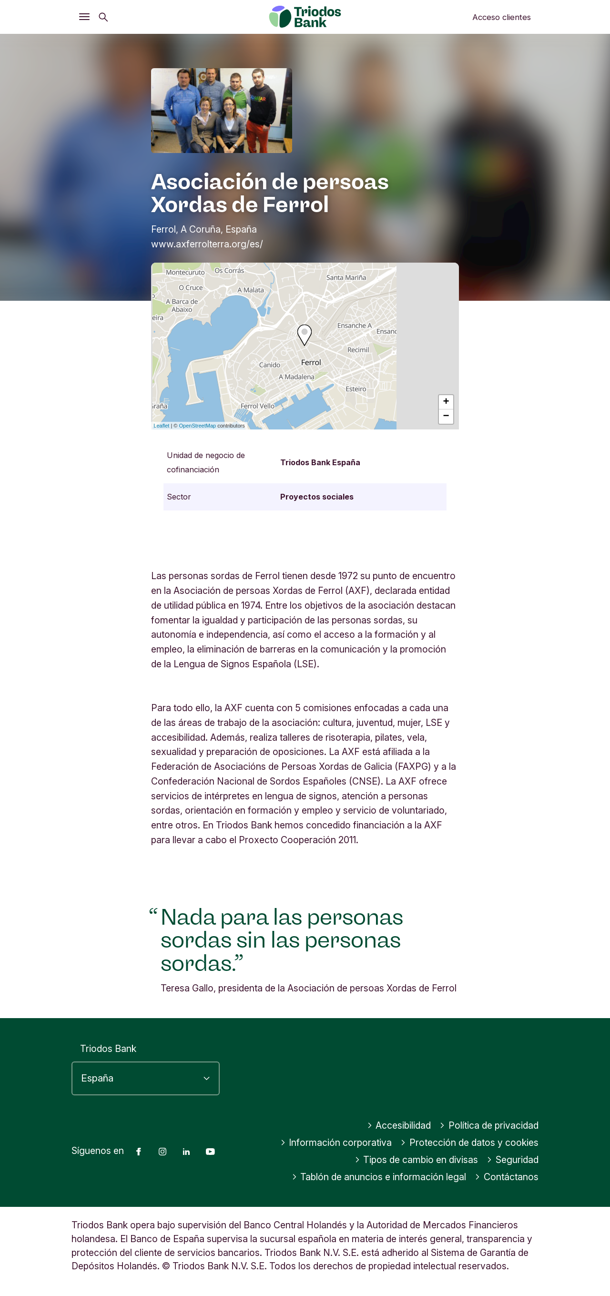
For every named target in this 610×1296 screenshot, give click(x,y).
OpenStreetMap (197, 426)
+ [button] (446, 402)
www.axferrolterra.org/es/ (207, 244)
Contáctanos (507, 1177)
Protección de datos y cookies (469, 1142)
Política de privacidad (489, 1125)
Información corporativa (336, 1142)
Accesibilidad (399, 1125)
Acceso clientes (501, 17)
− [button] (446, 416)
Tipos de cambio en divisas (416, 1159)
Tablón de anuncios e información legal (379, 1177)
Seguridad (513, 1159)
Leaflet (161, 426)
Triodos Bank (108, 1048)
